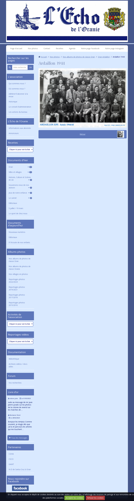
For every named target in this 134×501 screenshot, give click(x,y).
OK (30, 67)
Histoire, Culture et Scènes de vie (20, 178)
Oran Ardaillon (104, 57)
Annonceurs (14, 133)
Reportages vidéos (18, 334)
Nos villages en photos (18, 274)
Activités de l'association (15, 316)
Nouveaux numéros (17, 232)
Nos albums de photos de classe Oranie (19, 267)
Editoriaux (13, 203)
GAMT (11, 464)
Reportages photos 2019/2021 (17, 288)
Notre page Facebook (90, 48)
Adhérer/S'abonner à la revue (18, 95)
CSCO (11, 459)
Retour (82, 134)
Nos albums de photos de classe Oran (19, 259)
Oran (20, 167)
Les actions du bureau (18, 112)
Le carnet (20, 198)
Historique (13, 101)
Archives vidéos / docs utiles (18, 365)
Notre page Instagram (114, 48)
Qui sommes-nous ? (17, 83)
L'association (15, 76)
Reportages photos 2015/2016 (17, 303)
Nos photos (33, 48)
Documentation (17, 352)
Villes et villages (20, 172)
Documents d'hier (18, 160)
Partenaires (14, 447)
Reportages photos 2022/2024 (17, 280)
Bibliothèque (14, 359)
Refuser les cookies (95, 498)
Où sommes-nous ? (17, 88)
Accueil (44, 57)
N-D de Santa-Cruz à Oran (20, 469)
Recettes (59, 48)
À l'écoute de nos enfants (19, 242)
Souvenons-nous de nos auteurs (20, 186)
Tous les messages (18, 438)
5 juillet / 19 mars (16, 208)
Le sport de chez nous (18, 213)
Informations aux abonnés (20, 128)
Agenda (72, 48)
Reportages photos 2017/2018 (17, 296)
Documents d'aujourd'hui (15, 224)
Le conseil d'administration (20, 107)
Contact (47, 48)
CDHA (11, 454)
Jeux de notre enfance (20, 193)
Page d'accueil (16, 48)
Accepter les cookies (74, 498)
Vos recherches (15, 383)
